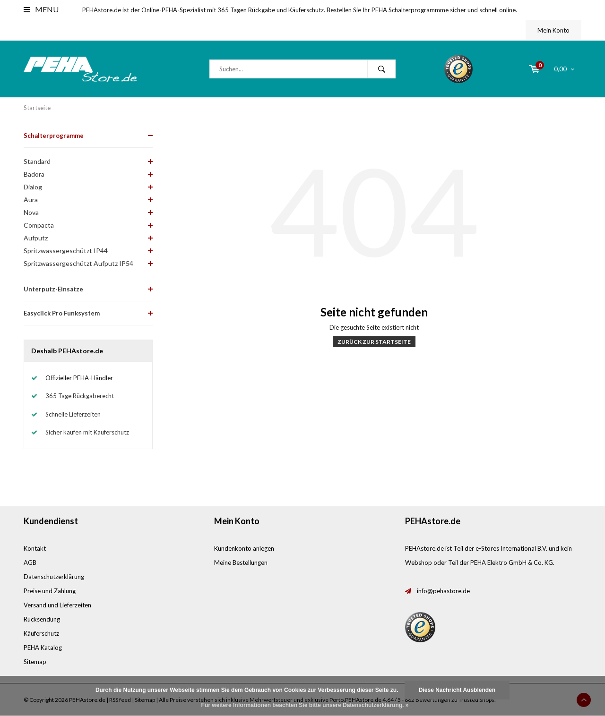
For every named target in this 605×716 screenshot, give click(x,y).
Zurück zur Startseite (374, 341)
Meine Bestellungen (241, 562)
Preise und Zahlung (50, 591)
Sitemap (35, 661)
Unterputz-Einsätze (53, 289)
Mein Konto (553, 30)
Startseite (37, 107)
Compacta (39, 225)
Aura (31, 200)
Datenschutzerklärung (54, 576)
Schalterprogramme (54, 135)
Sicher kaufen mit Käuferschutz (87, 432)
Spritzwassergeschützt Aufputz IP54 (78, 263)
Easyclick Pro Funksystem (62, 313)
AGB (30, 562)
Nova (31, 212)
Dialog (33, 187)
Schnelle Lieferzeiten (73, 414)
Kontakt (35, 548)
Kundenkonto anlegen (244, 548)
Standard (37, 161)
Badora (34, 174)
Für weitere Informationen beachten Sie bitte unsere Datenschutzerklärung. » (305, 705)
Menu (41, 9)
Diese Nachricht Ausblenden (457, 690)
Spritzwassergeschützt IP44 (66, 251)
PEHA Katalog (43, 647)
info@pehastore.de (443, 591)
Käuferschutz (41, 633)
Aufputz (36, 238)
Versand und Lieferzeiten (57, 605)
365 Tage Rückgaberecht (79, 396)
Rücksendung (42, 619)
